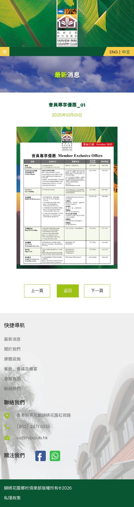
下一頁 (97, 291)
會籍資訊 (12, 379)
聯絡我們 (12, 389)
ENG (114, 52)
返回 (68, 291)
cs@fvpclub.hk (32, 438)
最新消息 (12, 339)
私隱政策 (12, 498)
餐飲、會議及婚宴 (20, 369)
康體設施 (12, 359)
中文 (126, 52)
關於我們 (12, 349)
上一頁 (37, 291)
